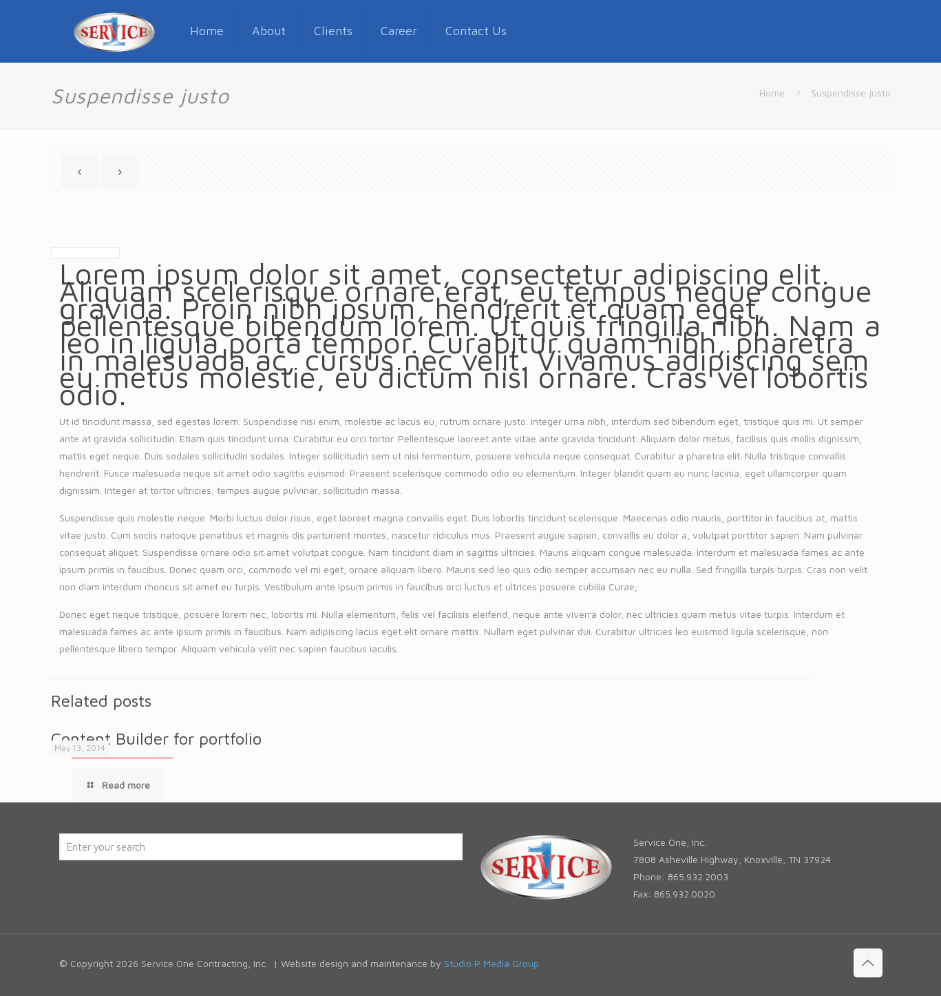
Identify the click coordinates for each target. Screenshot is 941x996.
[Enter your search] (261, 846)
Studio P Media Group (491, 963)
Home (772, 92)
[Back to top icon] (868, 962)
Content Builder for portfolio (156, 738)
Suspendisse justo (851, 92)
